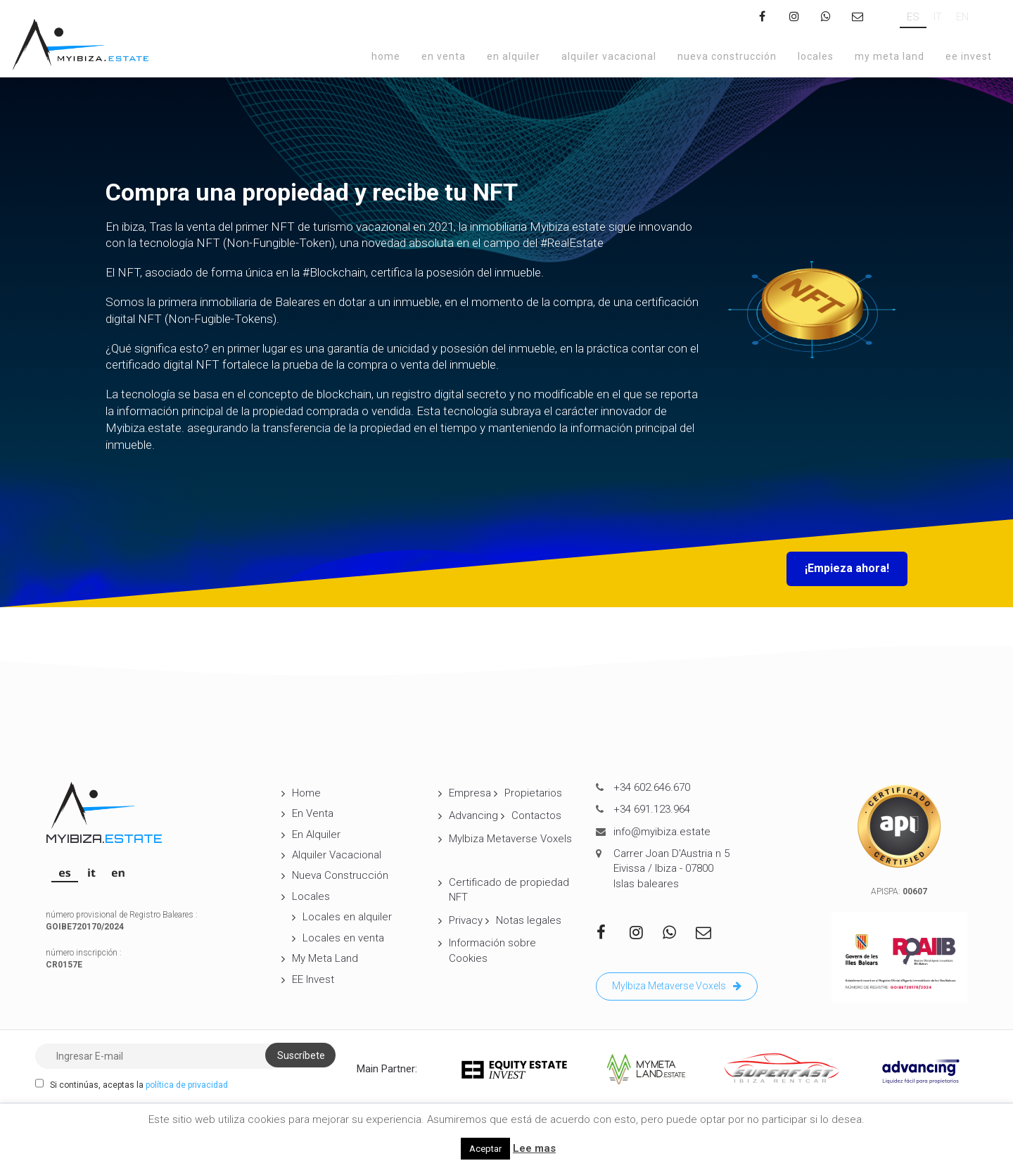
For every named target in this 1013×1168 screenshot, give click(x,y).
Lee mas (534, 1148)
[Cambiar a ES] (913, 17)
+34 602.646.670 (651, 787)
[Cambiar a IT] (937, 17)
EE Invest (968, 56)
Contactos (536, 815)
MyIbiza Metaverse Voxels (510, 838)
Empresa (470, 793)
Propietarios (533, 793)
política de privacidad (187, 1085)
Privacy (466, 920)
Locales (816, 56)
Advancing (473, 815)
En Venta (443, 56)
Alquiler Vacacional (608, 56)
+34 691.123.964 (651, 809)
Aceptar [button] (485, 1148)
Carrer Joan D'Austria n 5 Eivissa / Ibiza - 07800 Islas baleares (671, 868)
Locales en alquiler (347, 916)
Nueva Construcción (727, 56)
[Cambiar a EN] (962, 17)
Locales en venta (343, 938)
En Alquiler (513, 56)
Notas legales (528, 920)
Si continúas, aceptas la (131, 1084)
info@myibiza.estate (662, 831)
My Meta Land (889, 56)
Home (385, 56)
